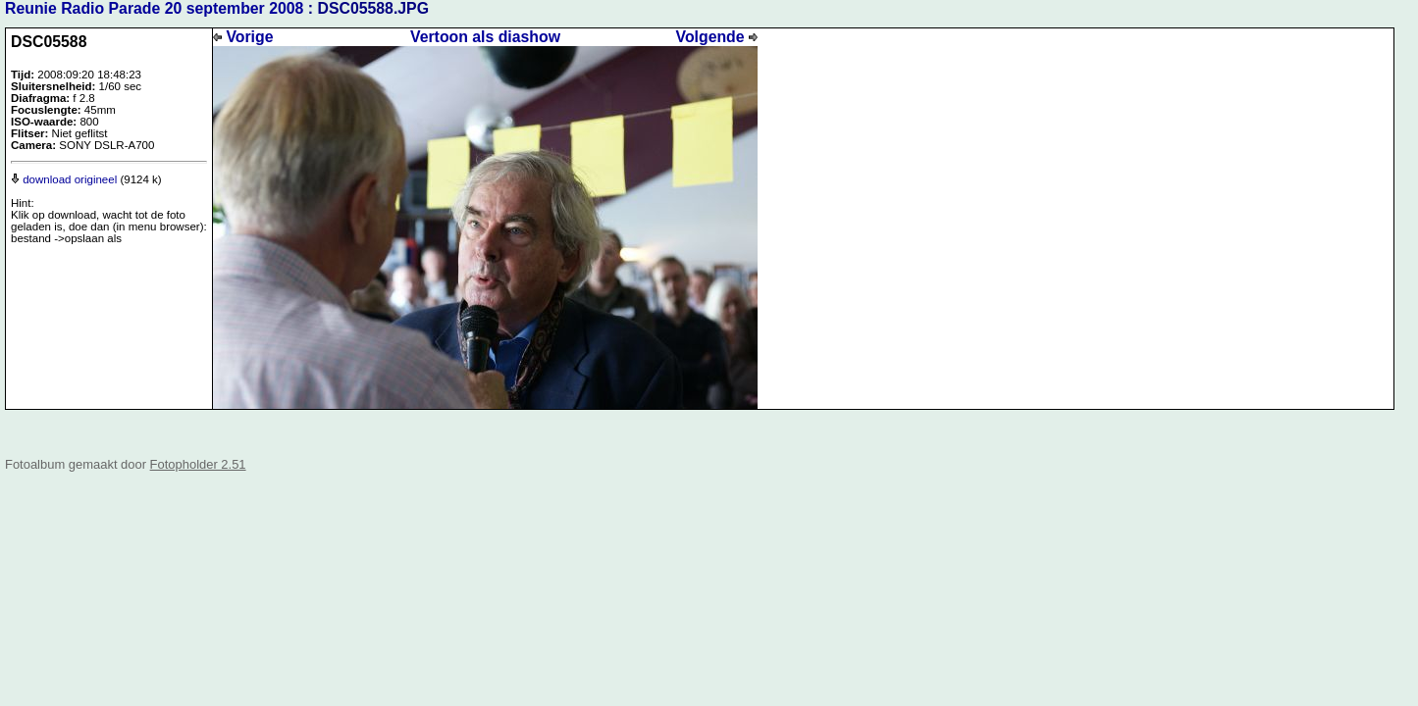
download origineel (64, 179)
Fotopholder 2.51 (198, 464)
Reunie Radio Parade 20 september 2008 (154, 8)
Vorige (243, 36)
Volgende (717, 36)
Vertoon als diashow (485, 36)
